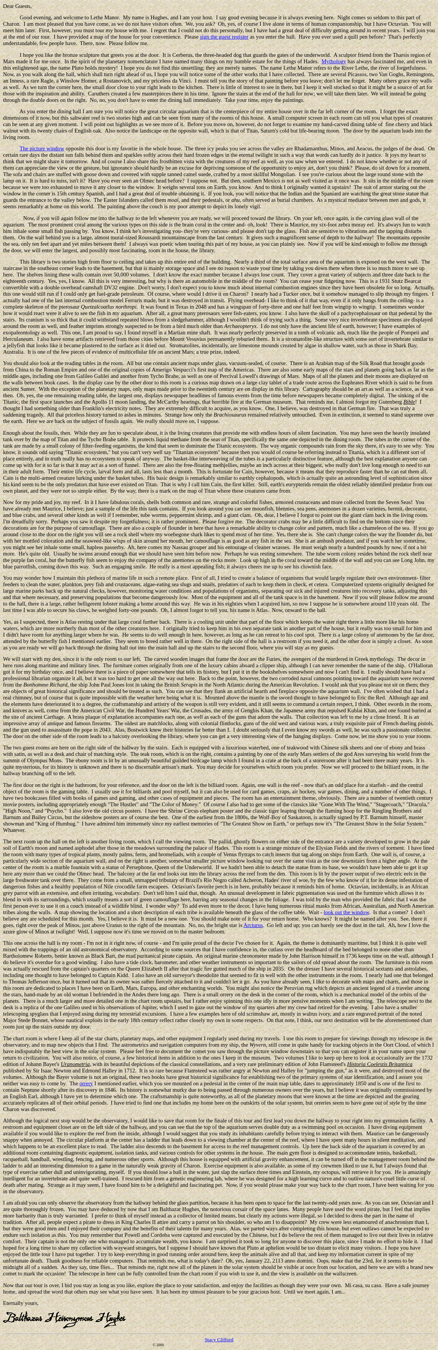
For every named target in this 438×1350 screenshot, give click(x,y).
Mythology (333, 61)
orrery (86, 1083)
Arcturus (253, 925)
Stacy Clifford (219, 1339)
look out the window (346, 912)
